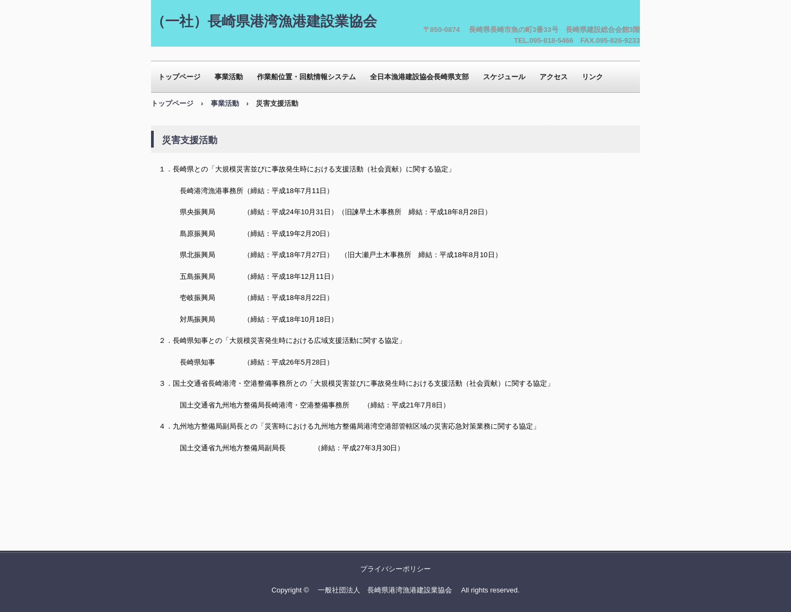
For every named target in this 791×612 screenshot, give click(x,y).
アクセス (553, 77)
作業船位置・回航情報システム (306, 77)
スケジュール (504, 77)
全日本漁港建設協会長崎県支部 (419, 77)
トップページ (179, 77)
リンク (592, 77)
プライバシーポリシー (395, 569)
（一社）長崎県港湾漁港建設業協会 (264, 21)
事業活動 (229, 77)
